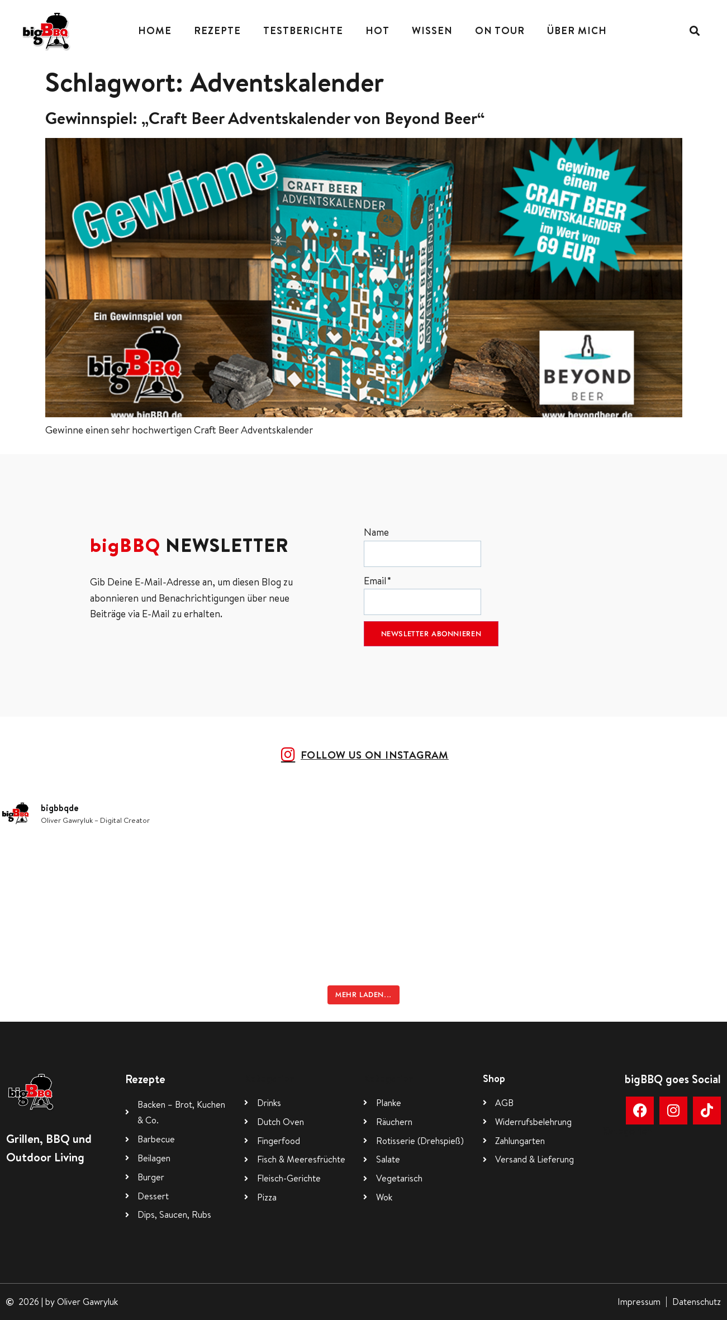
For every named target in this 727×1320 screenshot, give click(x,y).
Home (155, 30)
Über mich (577, 30)
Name (422, 546)
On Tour (500, 30)
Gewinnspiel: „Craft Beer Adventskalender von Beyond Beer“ (265, 118)
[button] (695, 31)
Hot (377, 30)
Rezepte (217, 30)
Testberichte (303, 30)
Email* (422, 595)
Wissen (432, 30)
